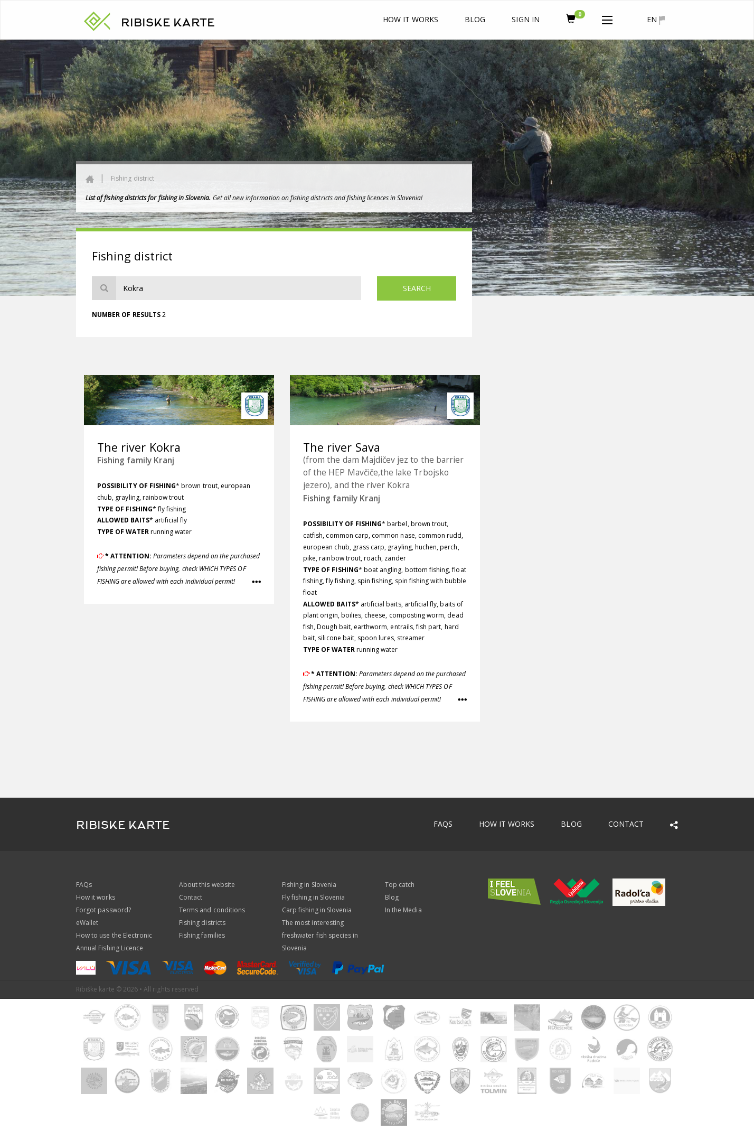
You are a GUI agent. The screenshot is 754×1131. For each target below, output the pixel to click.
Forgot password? (103, 909)
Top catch (399, 884)
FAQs (443, 824)
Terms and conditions (212, 909)
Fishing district (132, 178)
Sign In (525, 19)
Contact (626, 824)
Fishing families (202, 935)
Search (417, 288)
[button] (607, 18)
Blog (475, 19)
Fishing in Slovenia (309, 884)
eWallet (87, 922)
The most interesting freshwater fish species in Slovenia (320, 935)
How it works (411, 19)
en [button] (656, 19)
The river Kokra (139, 447)
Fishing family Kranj (135, 460)
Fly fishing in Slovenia (313, 897)
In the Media (403, 909)
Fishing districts (202, 922)
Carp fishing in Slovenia (317, 909)
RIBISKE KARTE (168, 22)
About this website (207, 884)
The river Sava (341, 447)
